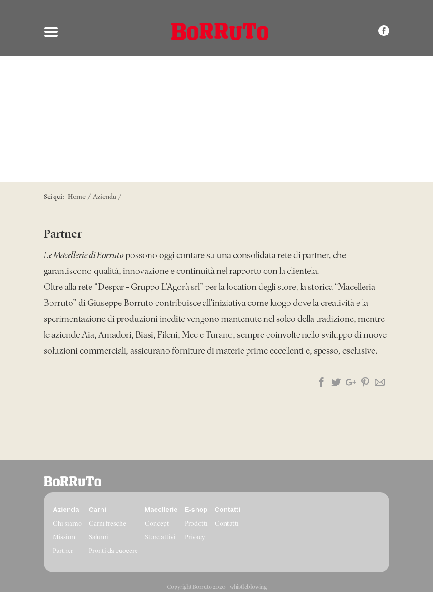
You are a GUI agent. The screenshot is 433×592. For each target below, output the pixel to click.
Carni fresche (107, 524)
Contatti (227, 524)
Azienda (104, 197)
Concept (157, 524)
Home (77, 197)
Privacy (195, 537)
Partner (63, 551)
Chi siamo (67, 524)
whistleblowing (248, 587)
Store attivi (160, 537)
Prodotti (196, 524)
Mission (64, 537)
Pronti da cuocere (113, 551)
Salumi (98, 537)
